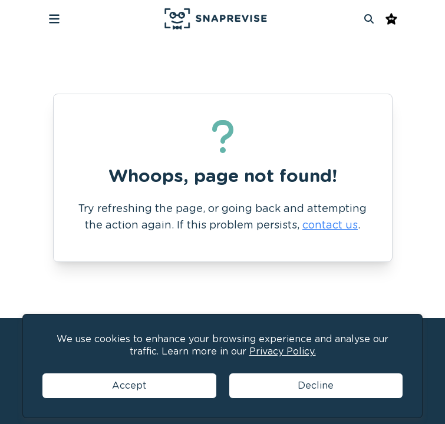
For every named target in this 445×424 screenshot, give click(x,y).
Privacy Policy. (282, 351)
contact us (330, 224)
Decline (316, 385)
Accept (129, 385)
